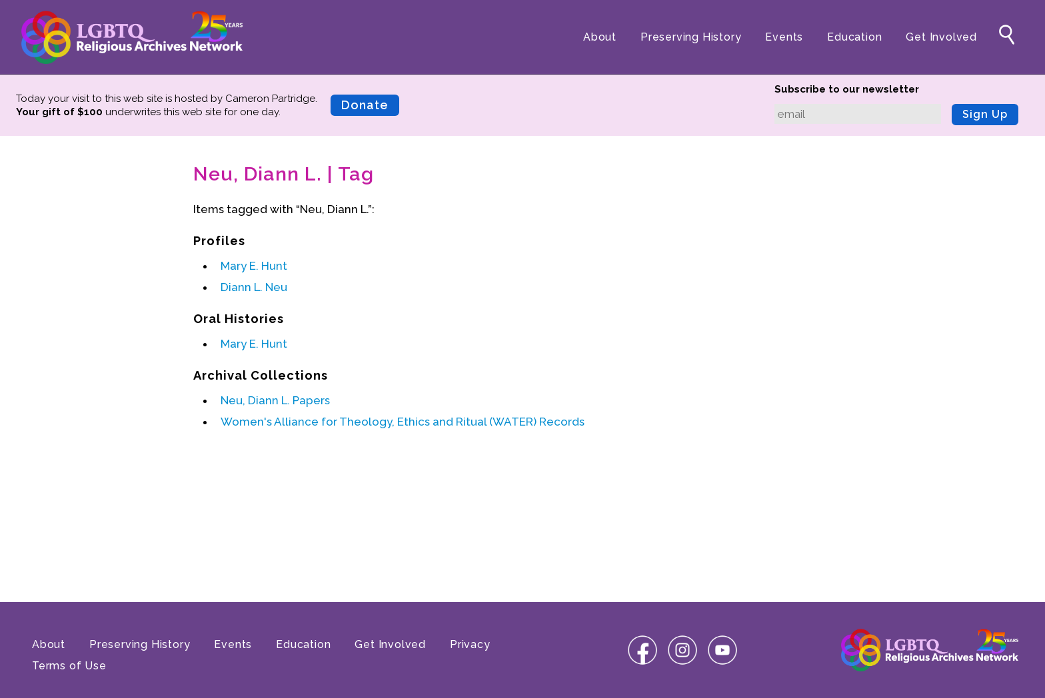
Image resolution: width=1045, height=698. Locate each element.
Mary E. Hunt (254, 265)
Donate (365, 105)
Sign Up (985, 114)
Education (854, 37)
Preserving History (690, 37)
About (599, 37)
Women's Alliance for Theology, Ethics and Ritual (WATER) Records (402, 421)
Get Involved (941, 37)
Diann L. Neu (254, 287)
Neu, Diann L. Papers (275, 400)
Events (784, 37)
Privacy (470, 644)
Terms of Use (69, 665)
